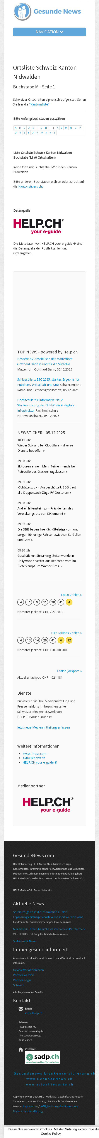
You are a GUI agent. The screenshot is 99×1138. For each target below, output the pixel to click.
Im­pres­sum (30, 1106)
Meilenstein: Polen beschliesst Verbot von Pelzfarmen (49, 929)
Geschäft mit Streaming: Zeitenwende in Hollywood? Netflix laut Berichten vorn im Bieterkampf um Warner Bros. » (46, 560)
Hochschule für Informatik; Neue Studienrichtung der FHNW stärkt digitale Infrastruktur (45, 405)
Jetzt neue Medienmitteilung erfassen (43, 727)
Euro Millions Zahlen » (66, 633)
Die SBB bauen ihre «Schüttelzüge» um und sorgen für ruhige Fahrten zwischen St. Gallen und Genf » (49, 534)
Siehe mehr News (24, 941)
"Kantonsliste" (39, 104)
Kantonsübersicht (30, 186)
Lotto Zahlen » (71, 595)
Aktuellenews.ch (34, 758)
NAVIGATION (49, 32)
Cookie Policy (51, 1133)
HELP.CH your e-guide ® (40, 762)
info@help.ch (34, 1013)
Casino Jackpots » (69, 671)
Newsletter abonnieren (28, 970)
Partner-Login (22, 980)
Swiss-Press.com (34, 754)
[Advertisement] (50, 303)
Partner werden (23, 975)
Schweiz (18, 985)
